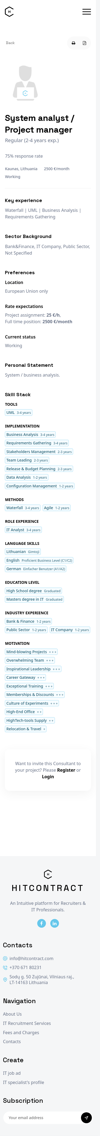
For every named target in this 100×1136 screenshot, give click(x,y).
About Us (12, 1014)
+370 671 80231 (22, 967)
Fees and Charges (21, 1033)
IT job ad (12, 1073)
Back (10, 42)
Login (48, 777)
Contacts (12, 1042)
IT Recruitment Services (27, 1023)
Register (66, 770)
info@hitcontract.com (28, 958)
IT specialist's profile (23, 1082)
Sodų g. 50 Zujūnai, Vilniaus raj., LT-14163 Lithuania (38, 980)
